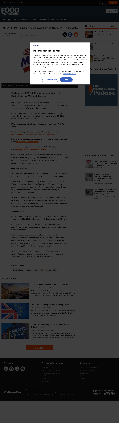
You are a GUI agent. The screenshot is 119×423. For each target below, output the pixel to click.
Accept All (66, 79)
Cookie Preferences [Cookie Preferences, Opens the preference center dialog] (50, 79)
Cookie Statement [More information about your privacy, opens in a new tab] (69, 74)
